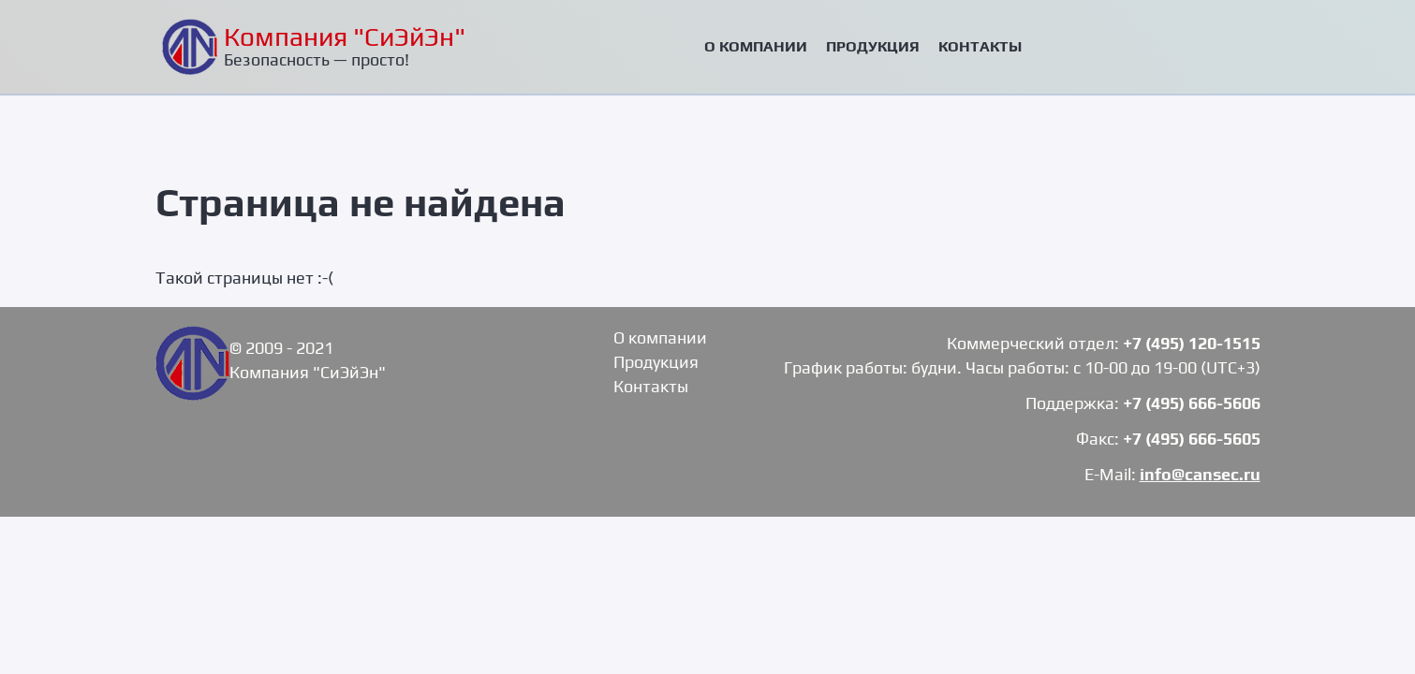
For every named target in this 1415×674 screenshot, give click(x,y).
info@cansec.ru (1200, 474)
